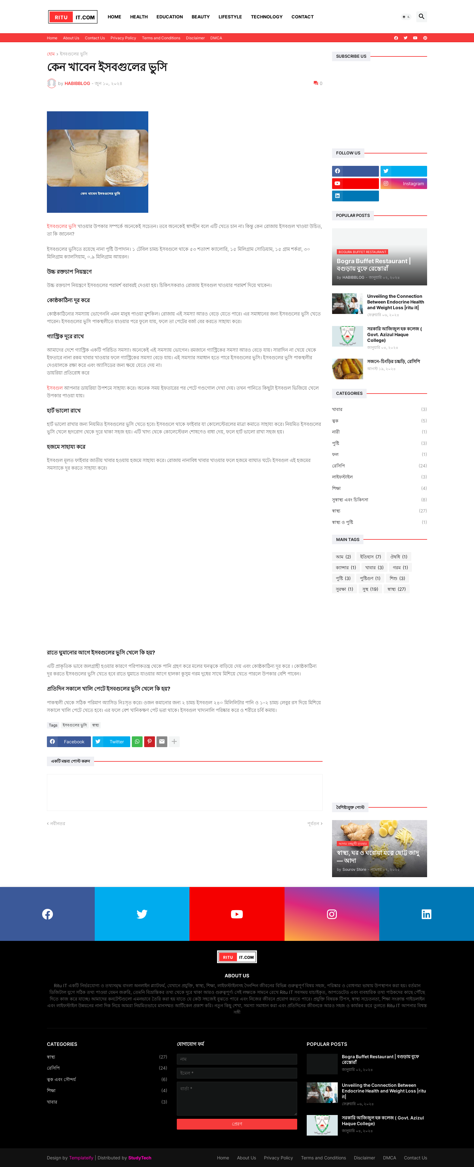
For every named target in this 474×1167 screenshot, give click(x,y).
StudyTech (139, 1157)
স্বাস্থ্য (95, 725)
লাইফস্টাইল (379, 477)
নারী (379, 432)
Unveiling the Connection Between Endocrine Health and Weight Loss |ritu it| (395, 301)
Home (114, 16)
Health (139, 16)
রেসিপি (379, 466)
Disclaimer (195, 38)
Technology (267, 16)
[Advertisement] (379, 698)
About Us (71, 38)
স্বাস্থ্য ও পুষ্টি (379, 522)
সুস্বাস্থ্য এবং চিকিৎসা (379, 500)
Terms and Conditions (161, 38)
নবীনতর (57, 823)
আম (343, 557)
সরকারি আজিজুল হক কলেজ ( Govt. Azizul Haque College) (394, 334)
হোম (51, 54)
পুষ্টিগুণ (370, 578)
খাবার (379, 409)
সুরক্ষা (344, 589)
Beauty (201, 16)
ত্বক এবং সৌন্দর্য (107, 1079)
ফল (379, 454)
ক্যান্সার (346, 567)
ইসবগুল (55, 388)
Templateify (81, 1157)
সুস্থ (370, 589)
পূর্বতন (313, 823)
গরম (400, 567)
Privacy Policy (123, 38)
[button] (406, 17)
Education (170, 16)
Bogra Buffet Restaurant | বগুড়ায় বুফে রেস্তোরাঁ (380, 1059)
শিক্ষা (379, 488)
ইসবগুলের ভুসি (73, 54)
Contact (302, 16)
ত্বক (379, 421)
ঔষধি (398, 557)
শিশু (397, 578)
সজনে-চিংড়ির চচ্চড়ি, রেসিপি (393, 361)
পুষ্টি (379, 443)
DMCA (216, 38)
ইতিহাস (370, 557)
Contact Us (95, 38)
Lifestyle (230, 16)
